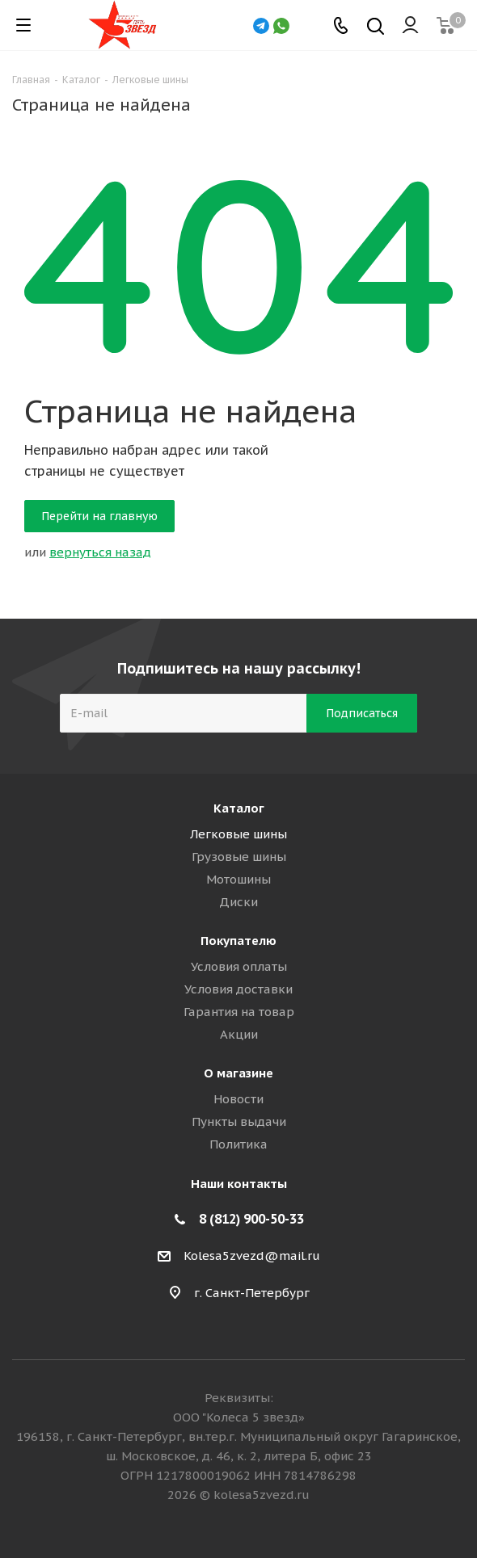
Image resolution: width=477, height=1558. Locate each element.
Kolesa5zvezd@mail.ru (252, 1255)
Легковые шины (238, 834)
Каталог (238, 808)
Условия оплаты (239, 966)
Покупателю (238, 940)
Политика (238, 1144)
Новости (238, 1099)
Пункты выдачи (239, 1121)
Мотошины (238, 879)
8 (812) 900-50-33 (251, 1219)
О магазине (238, 1073)
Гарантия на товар (239, 1011)
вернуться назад (100, 552)
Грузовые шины (239, 856)
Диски (238, 901)
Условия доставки (238, 989)
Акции (239, 1034)
